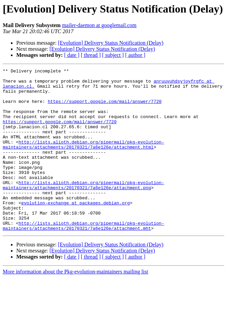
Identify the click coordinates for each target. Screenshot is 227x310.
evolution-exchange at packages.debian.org (75, 230)
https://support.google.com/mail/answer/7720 (105, 108)
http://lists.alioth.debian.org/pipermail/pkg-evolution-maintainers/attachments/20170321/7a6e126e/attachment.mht (83, 257)
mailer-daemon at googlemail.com (99, 25)
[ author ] (135, 55)
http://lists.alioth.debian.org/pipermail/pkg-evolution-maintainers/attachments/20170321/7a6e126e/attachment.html (83, 160)
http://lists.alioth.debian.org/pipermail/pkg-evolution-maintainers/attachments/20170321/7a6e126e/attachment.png (83, 209)
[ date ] (71, 55)
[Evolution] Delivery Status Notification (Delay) (111, 43)
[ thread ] (91, 55)
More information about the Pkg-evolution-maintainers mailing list (75, 304)
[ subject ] (113, 55)
